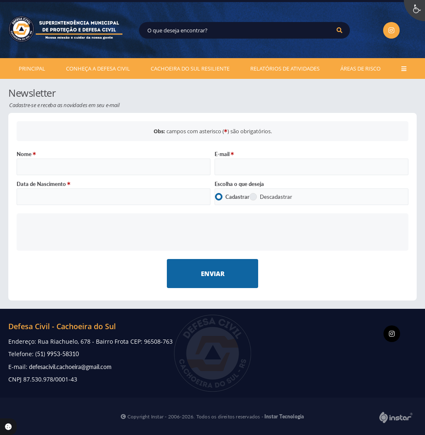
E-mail (224, 154)
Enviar (213, 273)
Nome (26, 154)
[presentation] (213, 232)
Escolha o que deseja (239, 184)
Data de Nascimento (44, 184)
